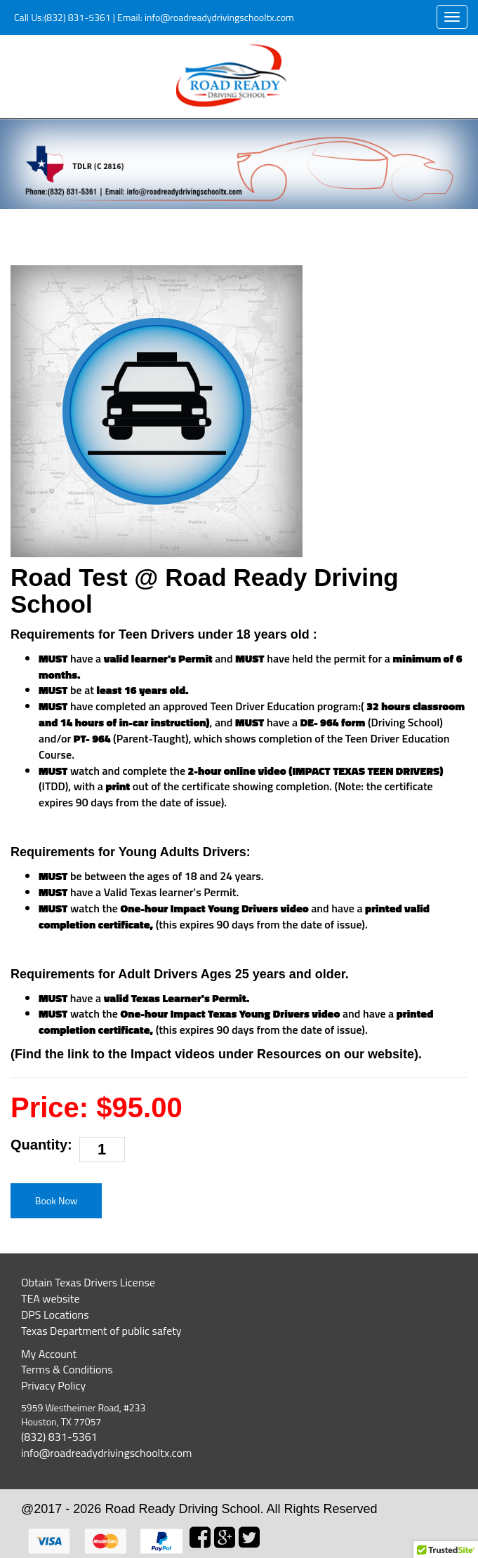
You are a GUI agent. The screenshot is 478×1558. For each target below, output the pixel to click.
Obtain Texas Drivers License (88, 1282)
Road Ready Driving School (182, 1509)
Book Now (56, 1200)
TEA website (50, 1298)
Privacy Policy (53, 1385)
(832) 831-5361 (77, 17)
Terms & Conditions (67, 1369)
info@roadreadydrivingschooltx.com (218, 17)
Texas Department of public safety (101, 1330)
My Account (49, 1353)
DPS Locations (55, 1314)
